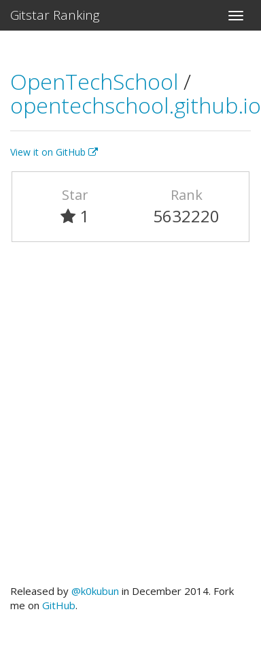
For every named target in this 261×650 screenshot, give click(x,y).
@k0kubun (95, 591)
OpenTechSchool (97, 81)
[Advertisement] (127, 419)
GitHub (58, 605)
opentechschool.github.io (135, 105)
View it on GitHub (54, 152)
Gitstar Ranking (55, 15)
